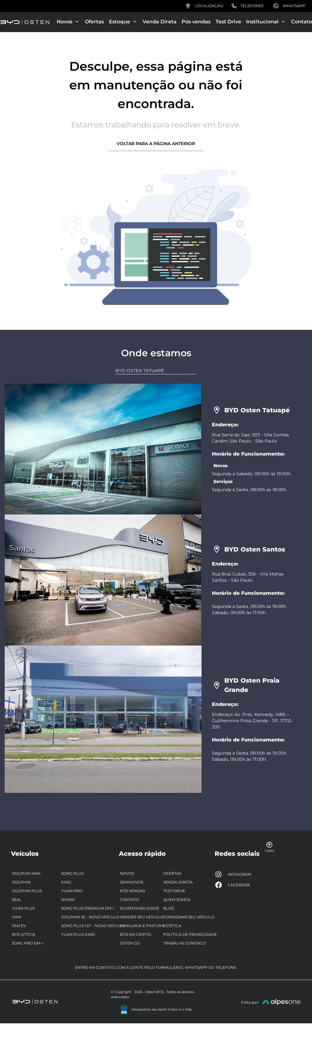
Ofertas (94, 22)
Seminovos (131, 882)
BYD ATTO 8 (23, 934)
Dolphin (21, 882)
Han (16, 917)
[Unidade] (156, 370)
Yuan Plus (23, 908)
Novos (127, 873)
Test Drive (228, 22)
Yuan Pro (71, 890)
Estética (172, 925)
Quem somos (176, 899)
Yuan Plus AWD (78, 934)
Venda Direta (160, 22)
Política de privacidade (190, 934)
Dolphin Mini (26, 873)
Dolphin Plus (27, 890)
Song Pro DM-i (27, 943)
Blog (168, 908)
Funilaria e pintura (142, 925)
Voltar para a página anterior (156, 143)
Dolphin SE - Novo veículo (90, 917)
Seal (17, 899)
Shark (68, 899)
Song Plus (72, 873)
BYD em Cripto (135, 934)
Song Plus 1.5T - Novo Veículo (93, 925)
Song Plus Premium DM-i (87, 908)
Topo (266, 847)
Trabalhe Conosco (184, 943)
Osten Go (130, 943)
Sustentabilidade (139, 908)
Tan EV (19, 925)
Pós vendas (196, 22)
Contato (301, 22)
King (66, 882)
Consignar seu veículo (188, 917)
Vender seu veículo (141, 917)
